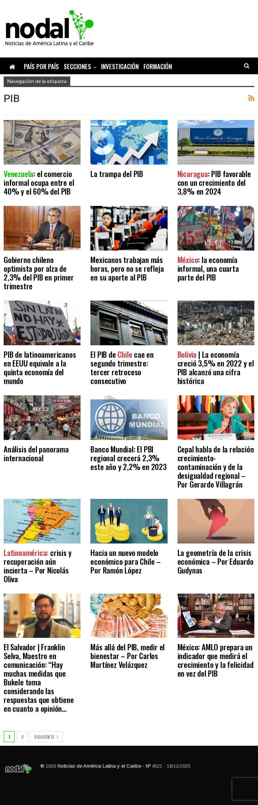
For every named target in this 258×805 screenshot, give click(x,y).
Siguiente (46, 737)
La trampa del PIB (116, 173)
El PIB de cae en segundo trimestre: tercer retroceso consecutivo (122, 367)
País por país (41, 66)
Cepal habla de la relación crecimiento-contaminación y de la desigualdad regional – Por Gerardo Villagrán (215, 466)
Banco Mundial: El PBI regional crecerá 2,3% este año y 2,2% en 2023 (128, 457)
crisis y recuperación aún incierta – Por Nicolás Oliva (37, 565)
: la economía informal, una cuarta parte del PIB (208, 268)
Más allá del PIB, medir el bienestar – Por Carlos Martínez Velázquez (127, 655)
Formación (157, 66)
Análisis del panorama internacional (36, 453)
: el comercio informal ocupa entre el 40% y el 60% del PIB (39, 182)
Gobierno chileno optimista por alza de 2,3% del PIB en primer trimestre (39, 272)
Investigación (120, 66)
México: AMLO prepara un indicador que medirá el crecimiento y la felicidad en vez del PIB (215, 660)
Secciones (77, 66)
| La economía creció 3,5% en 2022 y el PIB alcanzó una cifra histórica (215, 367)
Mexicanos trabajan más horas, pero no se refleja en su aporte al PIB (127, 268)
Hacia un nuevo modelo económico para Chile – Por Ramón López (125, 561)
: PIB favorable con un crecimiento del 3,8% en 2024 (214, 182)
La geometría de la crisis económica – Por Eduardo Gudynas (215, 561)
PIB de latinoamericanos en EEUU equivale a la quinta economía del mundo (40, 367)
